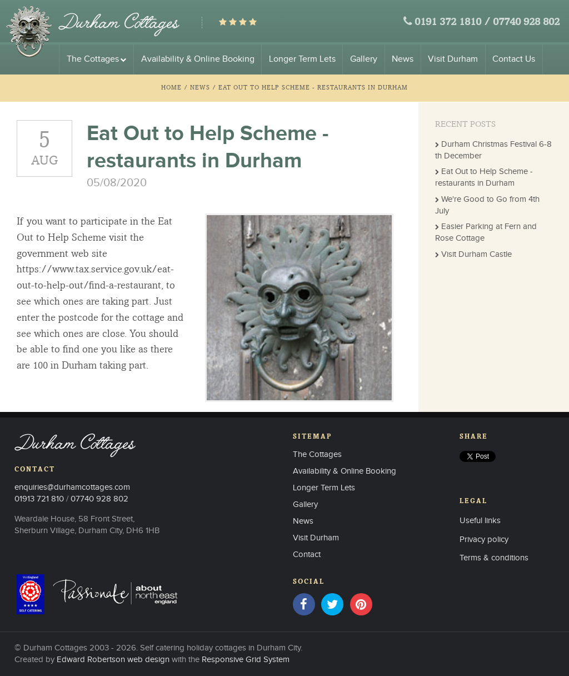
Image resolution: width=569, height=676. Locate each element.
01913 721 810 (39, 499)
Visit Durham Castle (476, 254)
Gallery (363, 59)
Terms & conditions (494, 558)
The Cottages (97, 59)
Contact (307, 554)
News (402, 59)
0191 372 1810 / (452, 22)
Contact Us (513, 59)
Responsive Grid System (246, 659)
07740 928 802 (526, 22)
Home (171, 87)
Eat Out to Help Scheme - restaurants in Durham (313, 87)
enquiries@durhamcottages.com (72, 487)
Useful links (480, 520)
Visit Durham (453, 59)
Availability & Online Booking (197, 59)
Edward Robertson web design (113, 659)
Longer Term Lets (302, 59)
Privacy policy (484, 539)
